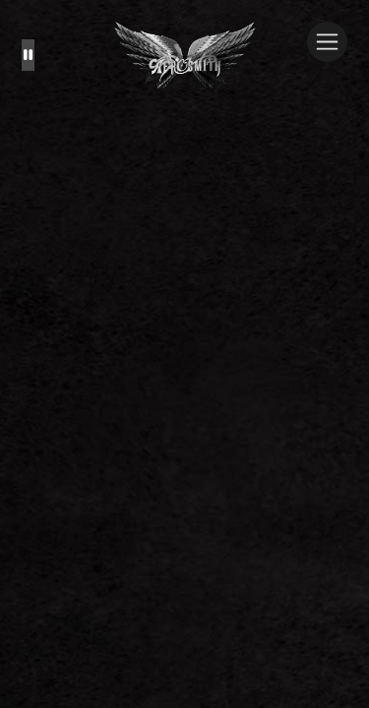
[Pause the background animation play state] (28, 54)
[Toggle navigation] (327, 42)
